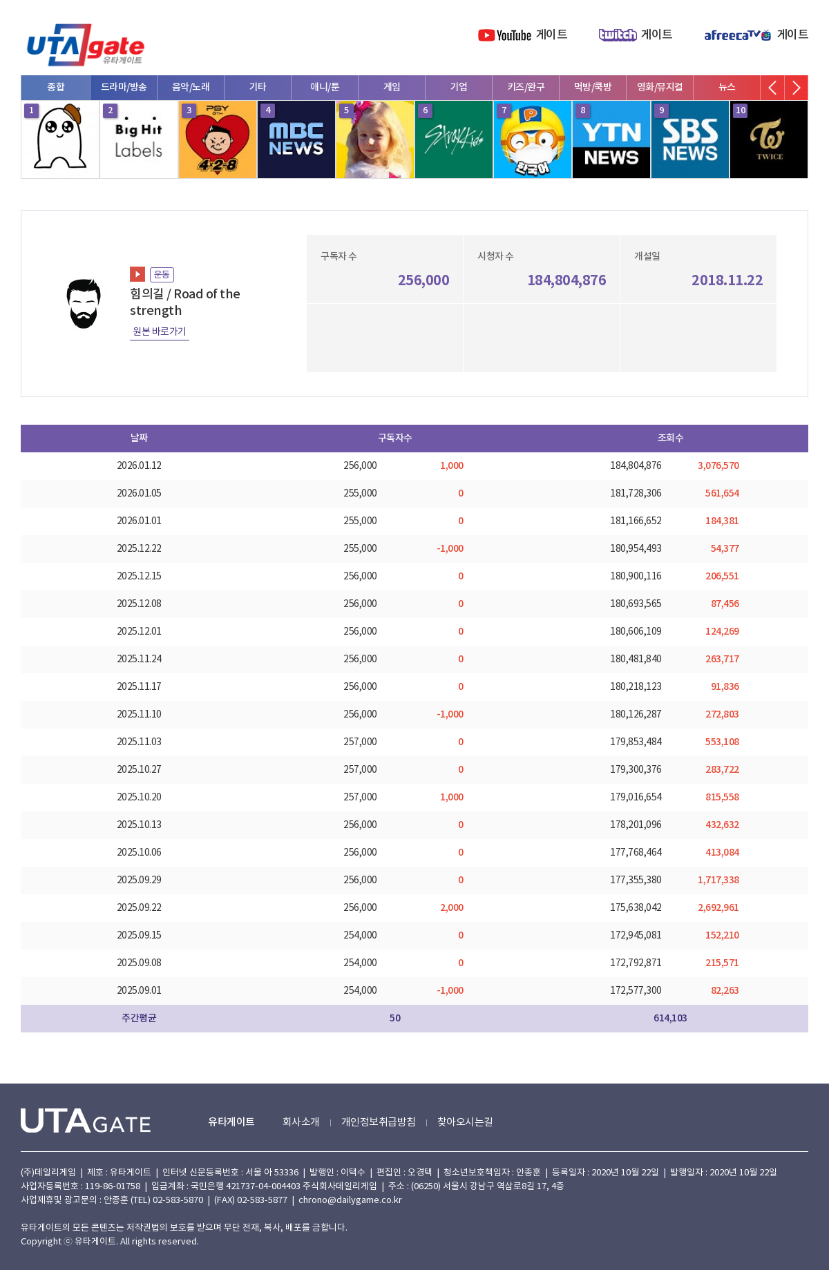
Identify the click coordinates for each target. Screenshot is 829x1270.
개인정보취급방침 (378, 1122)
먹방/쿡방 (593, 87)
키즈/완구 (526, 87)
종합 (55, 87)
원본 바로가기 (160, 332)
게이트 (551, 35)
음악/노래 (191, 87)
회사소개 (301, 1122)
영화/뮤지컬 (660, 87)
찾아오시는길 (465, 1122)
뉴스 (727, 87)
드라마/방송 (124, 87)
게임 (392, 87)
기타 (258, 87)
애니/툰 (324, 87)
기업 (459, 87)
